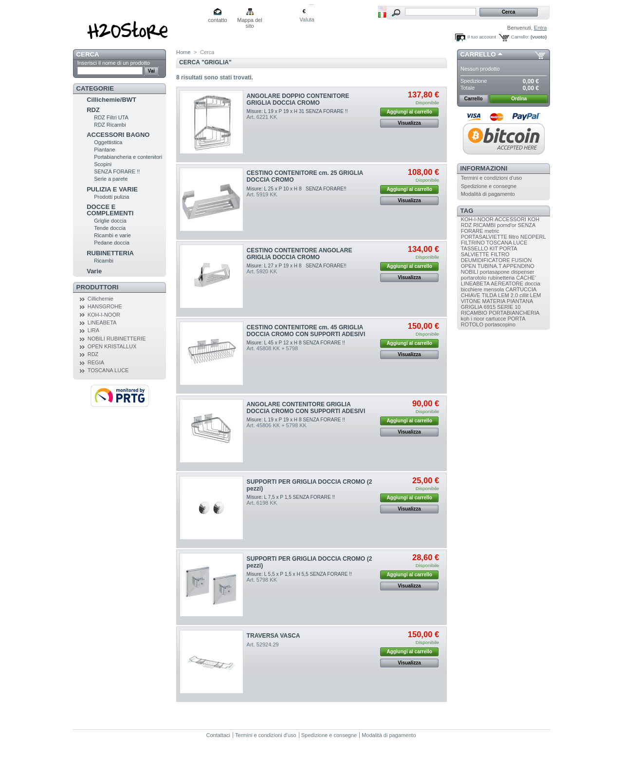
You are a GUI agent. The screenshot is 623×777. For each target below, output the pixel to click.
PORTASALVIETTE (484, 237)
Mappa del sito (249, 20)
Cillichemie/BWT (111, 99)
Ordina (519, 98)
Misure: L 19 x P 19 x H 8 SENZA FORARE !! (296, 419)
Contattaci (218, 735)
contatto (217, 20)
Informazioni (484, 168)
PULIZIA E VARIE (112, 189)
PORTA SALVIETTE (489, 251)
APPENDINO (518, 266)
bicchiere (471, 289)
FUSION (522, 260)
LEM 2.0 (508, 295)
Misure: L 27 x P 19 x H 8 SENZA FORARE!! (297, 265)
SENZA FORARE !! (117, 171)
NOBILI (469, 272)
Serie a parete (111, 179)
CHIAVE (470, 295)
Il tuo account (481, 36)
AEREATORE (507, 283)
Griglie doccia (110, 221)
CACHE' (526, 278)
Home (183, 52)
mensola (494, 289)
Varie (94, 271)
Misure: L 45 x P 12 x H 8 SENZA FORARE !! (296, 342)
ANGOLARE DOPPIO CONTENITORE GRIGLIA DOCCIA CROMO (298, 99)
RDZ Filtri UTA (111, 117)
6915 (489, 307)
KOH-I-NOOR (104, 315)
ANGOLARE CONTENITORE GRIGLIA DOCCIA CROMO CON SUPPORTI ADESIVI (306, 408)
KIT (494, 248)
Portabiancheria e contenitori (128, 157)
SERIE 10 (508, 307)
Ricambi (103, 261)
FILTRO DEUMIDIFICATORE (485, 257)
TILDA (489, 295)
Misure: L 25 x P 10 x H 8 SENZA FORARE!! (297, 188)
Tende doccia (110, 228)
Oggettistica (108, 142)
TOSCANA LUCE (108, 370)
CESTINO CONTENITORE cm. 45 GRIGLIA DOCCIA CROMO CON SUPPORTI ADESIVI (306, 331)
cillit (523, 295)
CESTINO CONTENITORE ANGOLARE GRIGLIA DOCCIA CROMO (299, 254)
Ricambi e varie (112, 235)
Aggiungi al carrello (409, 111)
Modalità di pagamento (488, 194)
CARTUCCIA (520, 289)
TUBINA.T (489, 266)
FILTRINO (473, 243)
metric (492, 231)
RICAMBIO (474, 313)
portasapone (495, 272)
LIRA (93, 330)
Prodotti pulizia (111, 197)
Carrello (478, 54)
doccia (532, 283)
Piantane (104, 149)
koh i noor (472, 319)
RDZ (93, 110)
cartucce (496, 319)
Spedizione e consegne (488, 186)
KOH (533, 219)
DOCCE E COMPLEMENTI (110, 210)
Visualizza (409, 123)
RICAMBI (484, 225)
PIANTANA (520, 301)
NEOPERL (533, 237)
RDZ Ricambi (110, 125)
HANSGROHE (105, 306)
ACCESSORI (510, 219)
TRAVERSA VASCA (273, 635)
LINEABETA (102, 322)
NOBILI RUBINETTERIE (117, 338)
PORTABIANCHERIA (514, 313)
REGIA (96, 362)
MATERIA (493, 301)
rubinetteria (501, 278)
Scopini (102, 164)
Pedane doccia (111, 243)
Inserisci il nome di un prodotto (113, 63)
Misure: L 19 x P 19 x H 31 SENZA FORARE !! (297, 111)
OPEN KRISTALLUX (112, 346)
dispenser (522, 272)
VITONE (471, 301)
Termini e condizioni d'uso (491, 178)
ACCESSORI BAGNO (118, 134)
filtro (514, 237)
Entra (540, 28)
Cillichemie (100, 299)
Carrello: (520, 36)
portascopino (500, 324)
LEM (535, 295)
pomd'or (506, 225)
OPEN (468, 266)
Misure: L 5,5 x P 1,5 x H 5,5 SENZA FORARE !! (299, 574)
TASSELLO (474, 248)
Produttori (97, 287)
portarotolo (474, 278)
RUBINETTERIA (110, 253)
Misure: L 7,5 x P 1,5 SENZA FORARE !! (291, 497)
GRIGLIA (471, 307)
